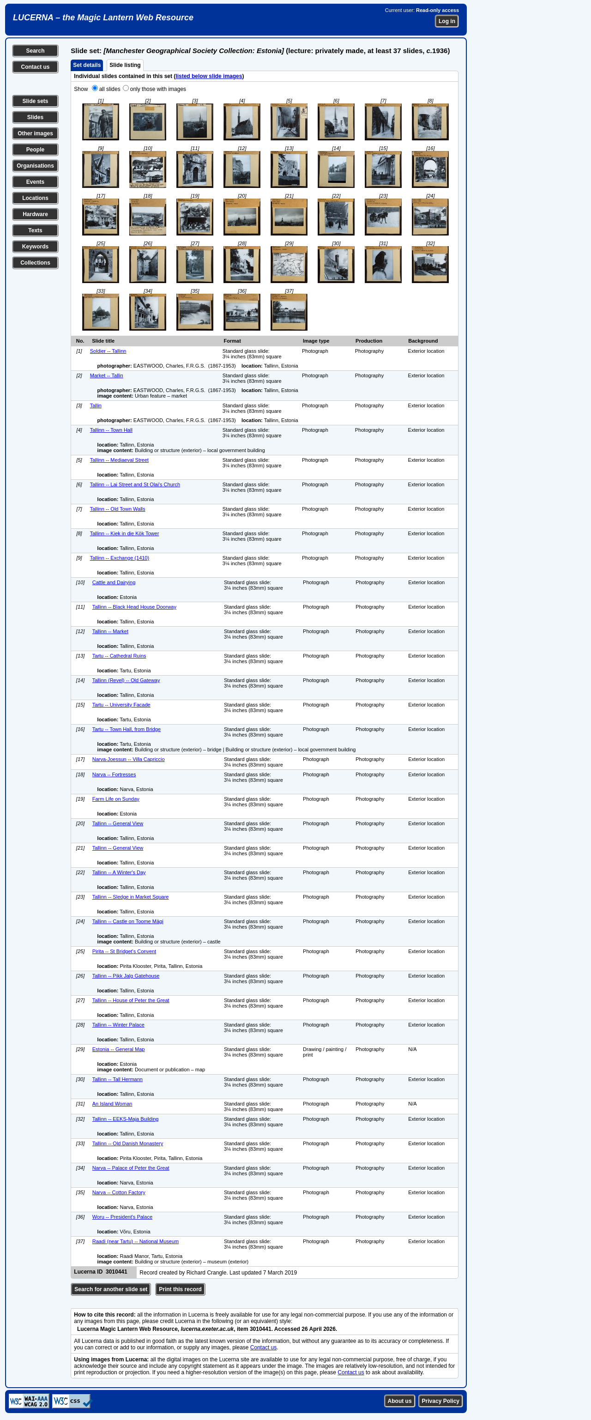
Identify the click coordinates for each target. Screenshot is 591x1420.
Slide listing (124, 65)
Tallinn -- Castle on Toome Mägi (127, 921)
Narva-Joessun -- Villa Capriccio (128, 759)
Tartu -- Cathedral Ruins (119, 656)
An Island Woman (112, 1103)
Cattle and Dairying (114, 582)
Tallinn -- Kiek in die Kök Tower (124, 533)
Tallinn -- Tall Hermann (117, 1079)
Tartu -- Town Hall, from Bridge (126, 729)
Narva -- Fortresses (114, 774)
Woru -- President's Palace (122, 1217)
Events (35, 182)
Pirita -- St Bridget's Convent (124, 951)
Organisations (35, 166)
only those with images (158, 89)
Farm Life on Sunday (115, 799)
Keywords (35, 246)
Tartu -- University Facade (121, 704)
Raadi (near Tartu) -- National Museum (135, 1241)
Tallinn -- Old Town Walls (117, 509)
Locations (35, 198)
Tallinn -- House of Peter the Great (130, 1000)
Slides (35, 117)
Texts (35, 230)
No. (80, 341)
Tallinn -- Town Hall (111, 430)
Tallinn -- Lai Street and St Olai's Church (135, 484)
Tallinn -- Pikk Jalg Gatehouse (126, 976)
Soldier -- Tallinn (108, 351)
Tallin (96, 405)
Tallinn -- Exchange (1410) (119, 558)
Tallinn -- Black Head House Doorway (134, 607)
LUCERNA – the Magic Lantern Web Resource (103, 17)
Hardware (35, 214)
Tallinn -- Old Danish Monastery (127, 1143)
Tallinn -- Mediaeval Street (119, 460)
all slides (110, 89)
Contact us (35, 67)
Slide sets (35, 101)
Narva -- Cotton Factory (118, 1192)
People (35, 149)
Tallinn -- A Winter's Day (119, 872)
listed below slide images (208, 76)
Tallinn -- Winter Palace (118, 1024)
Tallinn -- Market (110, 631)
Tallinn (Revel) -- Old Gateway (126, 680)
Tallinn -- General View (117, 823)
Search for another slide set (110, 1289)
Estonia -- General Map (118, 1049)
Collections (35, 263)
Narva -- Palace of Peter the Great (130, 1168)
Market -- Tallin (106, 375)
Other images (35, 133)
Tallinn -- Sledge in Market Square (130, 897)
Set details (87, 65)
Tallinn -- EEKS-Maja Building (125, 1119)
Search (35, 51)
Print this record (180, 1289)
